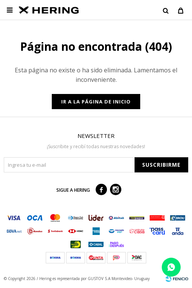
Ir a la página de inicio (96, 101)
